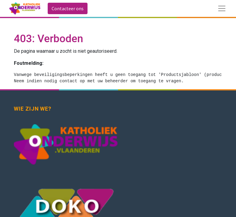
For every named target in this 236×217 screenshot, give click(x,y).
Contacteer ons (68, 8)
